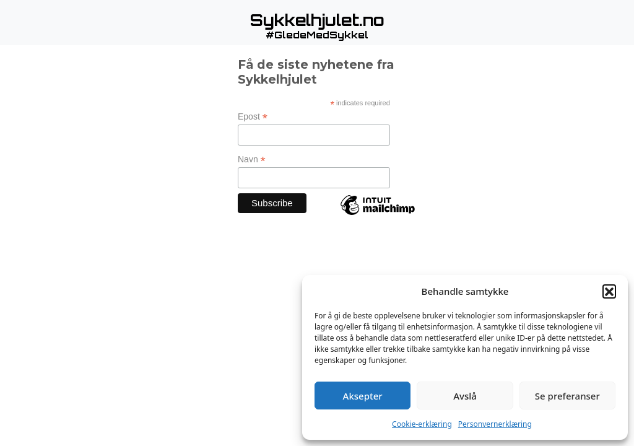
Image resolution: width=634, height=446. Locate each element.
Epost (252, 117)
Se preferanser (567, 396)
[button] (609, 291)
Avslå (465, 396)
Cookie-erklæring (422, 424)
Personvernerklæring (495, 424)
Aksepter (363, 396)
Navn (252, 159)
